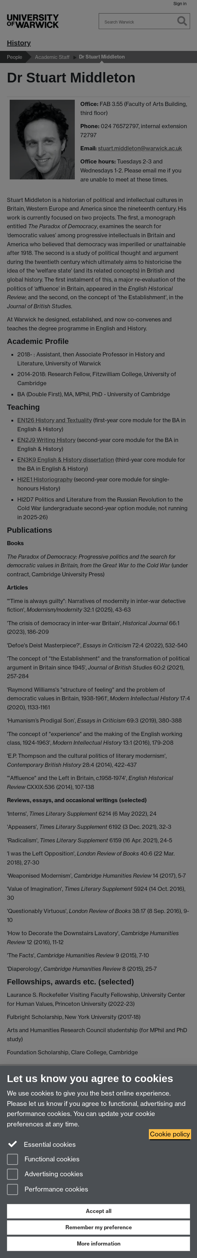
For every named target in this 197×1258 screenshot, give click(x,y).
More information (98, 1243)
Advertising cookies (45, 1174)
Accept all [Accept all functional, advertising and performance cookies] (98, 1211)
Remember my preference (98, 1227)
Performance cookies (47, 1190)
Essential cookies (41, 1144)
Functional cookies (43, 1159)
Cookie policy (170, 1134)
